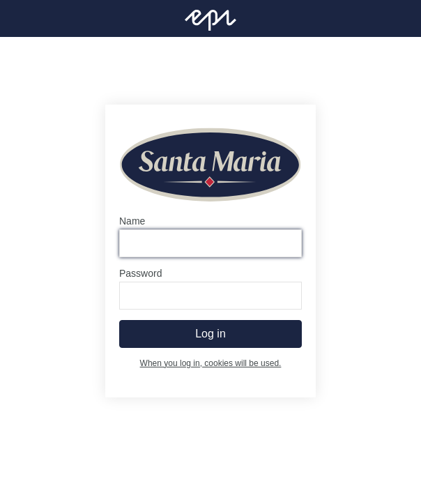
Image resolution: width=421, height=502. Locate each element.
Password (140, 273)
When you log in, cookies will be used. (211, 363)
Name (132, 221)
